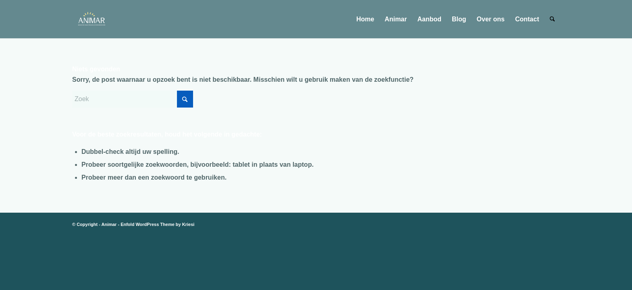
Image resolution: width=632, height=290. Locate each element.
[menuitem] (365, 19)
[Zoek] (552, 19)
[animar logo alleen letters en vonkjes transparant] (91, 19)
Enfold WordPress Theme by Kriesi (157, 224)
